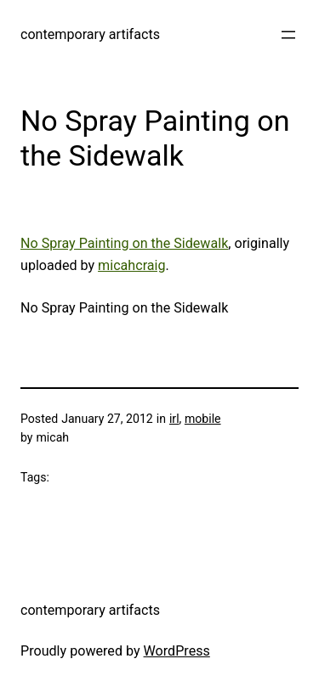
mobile (203, 418)
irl (174, 418)
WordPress (177, 651)
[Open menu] (288, 35)
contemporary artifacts (90, 34)
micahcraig (131, 265)
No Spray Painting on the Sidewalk (124, 243)
